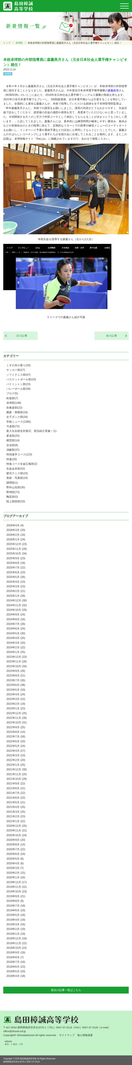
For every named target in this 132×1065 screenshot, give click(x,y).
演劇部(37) (12, 449)
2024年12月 (16, 600)
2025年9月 (15, 558)
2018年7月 (15, 961)
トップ (6, 42)
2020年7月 (15, 849)
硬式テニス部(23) (17, 473)
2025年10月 (16, 553)
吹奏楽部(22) (14, 407)
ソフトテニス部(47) (18, 374)
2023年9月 (15, 670)
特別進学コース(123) (19, 454)
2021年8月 (15, 788)
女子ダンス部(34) (17, 416)
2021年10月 (16, 778)
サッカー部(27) (15, 369)
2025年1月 (15, 595)
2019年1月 (15, 933)
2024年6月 (15, 628)
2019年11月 (16, 886)
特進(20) (11, 459)
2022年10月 (16, 722)
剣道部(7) (12, 398)
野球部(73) (12, 492)
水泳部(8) (12, 445)
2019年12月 (16, 882)
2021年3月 (15, 811)
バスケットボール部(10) (21, 379)
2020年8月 (15, 844)
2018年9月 (15, 952)
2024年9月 (15, 614)
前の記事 (113, 335)
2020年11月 (16, 830)
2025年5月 (15, 577)
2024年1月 (15, 652)
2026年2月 (15, 534)
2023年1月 (15, 708)
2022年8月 (15, 731)
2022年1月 (15, 764)
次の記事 (20, 335)
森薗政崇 (113, 90)
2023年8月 (15, 675)
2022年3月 (15, 755)
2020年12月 (16, 825)
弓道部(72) (12, 426)
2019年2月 (15, 929)
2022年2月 (15, 760)
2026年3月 (15, 530)
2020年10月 (16, 835)
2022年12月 (16, 713)
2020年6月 (15, 853)
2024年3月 (15, 642)
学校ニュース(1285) (18, 421)
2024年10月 (16, 609)
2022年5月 (15, 746)
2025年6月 (15, 572)
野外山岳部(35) (15, 487)
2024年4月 (15, 638)
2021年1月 (15, 821)
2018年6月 (15, 966)
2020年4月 (15, 863)
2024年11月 (16, 605)
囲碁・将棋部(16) (17, 412)
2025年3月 (15, 586)
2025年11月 (16, 548)
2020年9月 (15, 839)
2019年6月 (15, 910)
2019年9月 (15, 896)
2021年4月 (15, 807)
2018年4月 (15, 976)
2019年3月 (15, 924)
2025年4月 (15, 581)
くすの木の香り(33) (18, 365)
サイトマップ (67, 1035)
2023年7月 (15, 680)
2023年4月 (15, 694)
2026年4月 (15, 525)
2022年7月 (15, 736)
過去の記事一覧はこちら (66, 990)
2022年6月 (15, 741)
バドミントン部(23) (18, 384)
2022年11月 (16, 717)
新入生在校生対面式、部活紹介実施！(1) (31, 430)
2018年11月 (16, 943)
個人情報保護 (85, 1035)
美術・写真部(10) (17, 477)
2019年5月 (15, 914)
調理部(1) (12, 482)
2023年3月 (15, 699)
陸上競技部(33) (15, 501)
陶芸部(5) (12, 496)
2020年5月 (15, 858)
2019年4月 (15, 919)
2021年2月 (15, 816)
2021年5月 (15, 802)
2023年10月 (16, 666)
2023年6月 (15, 684)
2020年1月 (15, 877)
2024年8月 (15, 619)
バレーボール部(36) (18, 388)
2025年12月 (16, 544)
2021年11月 (16, 774)
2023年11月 (16, 661)
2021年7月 (15, 792)
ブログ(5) (12, 393)
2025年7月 (15, 567)
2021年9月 (15, 783)
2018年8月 (15, 957)
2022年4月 (15, 750)
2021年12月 (16, 769)
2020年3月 (15, 868)
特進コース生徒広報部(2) (21, 463)
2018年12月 (16, 938)
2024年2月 (15, 647)
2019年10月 (16, 891)
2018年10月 (16, 947)
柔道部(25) (12, 435)
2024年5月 (15, 633)
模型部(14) (12, 440)
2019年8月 (15, 900)
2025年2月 (15, 591)
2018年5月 (15, 971)
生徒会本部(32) (15, 468)
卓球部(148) (13, 402)
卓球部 (19, 42)
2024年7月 (15, 623)
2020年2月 (15, 872)
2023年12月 (16, 656)
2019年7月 (15, 905)
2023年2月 (15, 703)
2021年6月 (15, 797)
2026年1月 (15, 539)
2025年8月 (15, 562)
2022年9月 (15, 727)
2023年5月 (15, 689)
